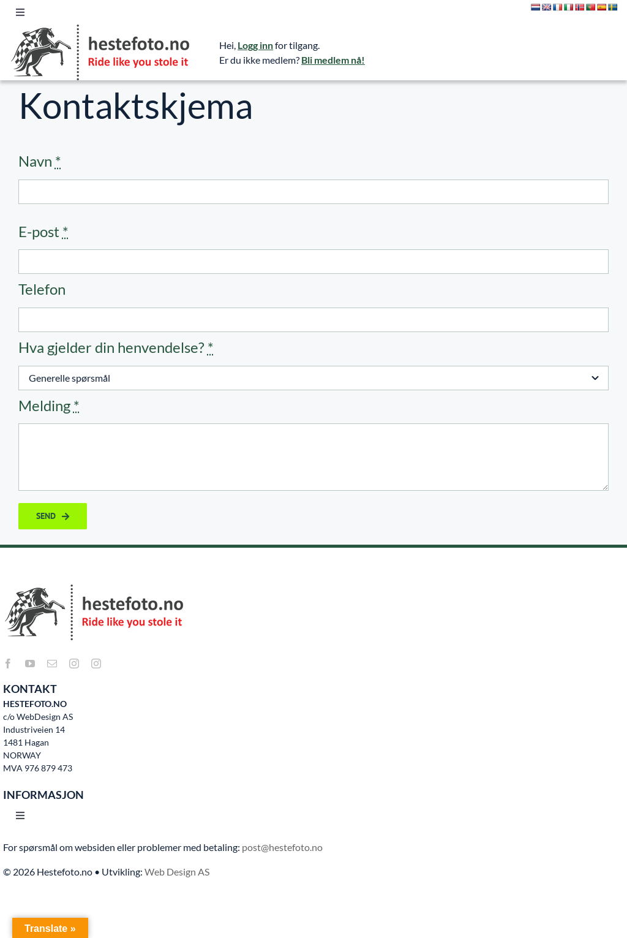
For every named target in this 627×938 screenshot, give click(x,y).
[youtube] (30, 663)
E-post (43, 231)
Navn (39, 161)
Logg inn (255, 45)
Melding (49, 405)
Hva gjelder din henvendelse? (116, 347)
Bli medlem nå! (333, 60)
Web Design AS (177, 871)
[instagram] (74, 663)
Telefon (42, 289)
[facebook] (8, 663)
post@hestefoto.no (282, 847)
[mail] (52, 663)
